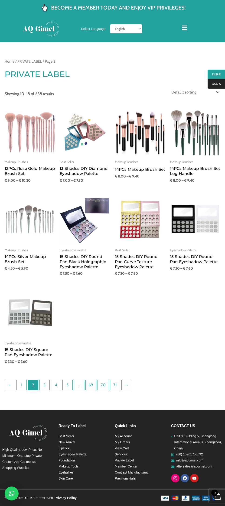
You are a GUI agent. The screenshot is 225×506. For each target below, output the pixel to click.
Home (9, 61)
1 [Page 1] (21, 385)
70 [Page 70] (103, 385)
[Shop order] (194, 92)
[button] (12, 493)
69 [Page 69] (90, 385)
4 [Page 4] (56, 385)
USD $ (214, 84)
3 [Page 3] (44, 385)
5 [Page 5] (67, 385)
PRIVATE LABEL (29, 61)
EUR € (214, 74)
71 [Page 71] (115, 385)
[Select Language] (126, 28)
